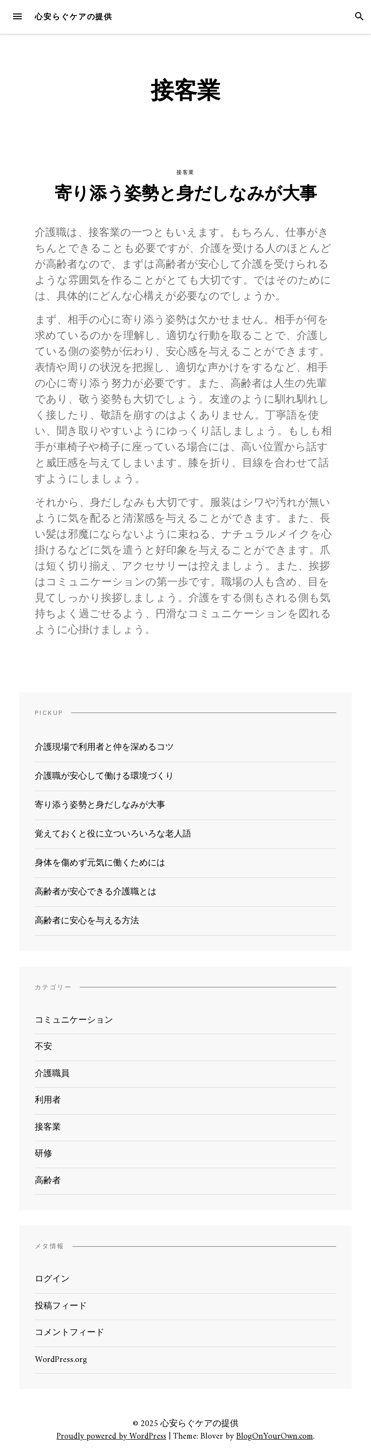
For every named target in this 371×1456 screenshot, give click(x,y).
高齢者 (48, 1180)
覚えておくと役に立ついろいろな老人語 (113, 834)
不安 (43, 1046)
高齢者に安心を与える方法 (87, 921)
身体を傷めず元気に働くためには (100, 863)
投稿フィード (61, 1306)
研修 (43, 1153)
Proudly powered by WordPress (111, 1436)
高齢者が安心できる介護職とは (96, 892)
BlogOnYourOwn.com (274, 1436)
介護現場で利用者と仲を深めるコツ (104, 747)
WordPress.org (61, 1359)
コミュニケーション (74, 1020)
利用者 (48, 1100)
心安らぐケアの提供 (74, 16)
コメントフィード (69, 1332)
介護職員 (52, 1073)
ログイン (52, 1279)
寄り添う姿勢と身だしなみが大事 (186, 195)
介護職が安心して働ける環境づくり (104, 776)
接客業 (185, 172)
